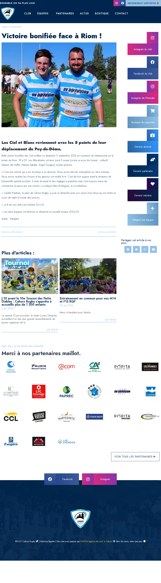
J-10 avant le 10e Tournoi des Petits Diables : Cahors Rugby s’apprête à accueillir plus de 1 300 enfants (27, 301)
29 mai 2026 (66, 305)
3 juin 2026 (8, 308)
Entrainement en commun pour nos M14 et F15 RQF (88, 300)
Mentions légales (47, 541)
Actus (84, 13)
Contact (121, 13)
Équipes (42, 13)
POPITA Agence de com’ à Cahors (96, 541)
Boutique (102, 13)
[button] (127, 249)
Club (27, 13)
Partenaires (65, 13)
